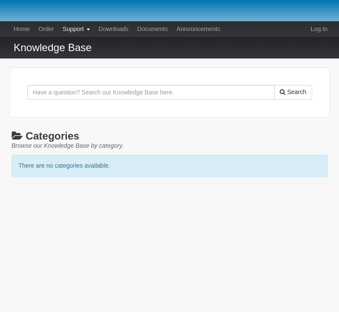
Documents (152, 29)
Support (76, 29)
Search (293, 91)
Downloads (114, 29)
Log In (319, 29)
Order (46, 29)
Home (22, 29)
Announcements (198, 29)
